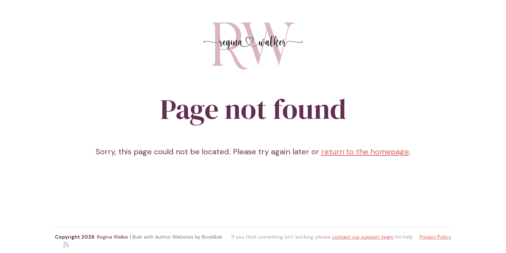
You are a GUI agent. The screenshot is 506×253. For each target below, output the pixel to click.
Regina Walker (113, 237)
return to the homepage (365, 152)
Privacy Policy (435, 237)
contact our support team (363, 237)
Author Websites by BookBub (188, 237)
